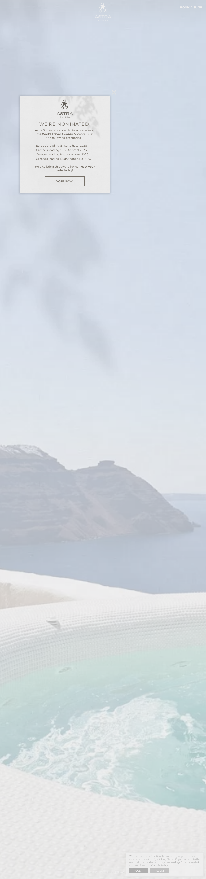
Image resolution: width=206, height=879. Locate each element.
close (152, 386)
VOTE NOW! (103, 475)
